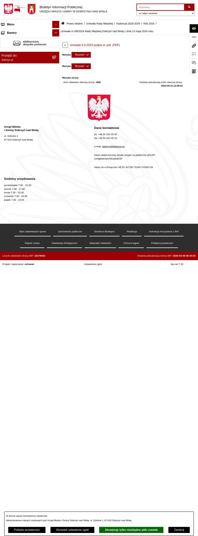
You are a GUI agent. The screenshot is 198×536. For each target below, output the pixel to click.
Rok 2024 (148, 23)
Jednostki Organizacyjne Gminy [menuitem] (21, 60)
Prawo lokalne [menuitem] (10, 67)
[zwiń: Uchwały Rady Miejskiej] (56, 109)
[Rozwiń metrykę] (81, 55)
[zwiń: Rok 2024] (56, 147)
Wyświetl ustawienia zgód (72, 529)
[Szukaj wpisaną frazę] (189, 7)
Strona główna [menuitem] (10, 31)
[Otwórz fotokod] (193, 71)
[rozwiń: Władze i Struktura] (56, 53)
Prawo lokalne (75, 23)
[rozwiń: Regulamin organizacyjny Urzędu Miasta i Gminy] (56, 86)
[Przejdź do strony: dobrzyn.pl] (193, 45)
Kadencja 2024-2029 (128, 23)
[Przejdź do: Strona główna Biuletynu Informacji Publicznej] (63, 23)
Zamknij (179, 529)
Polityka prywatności (27, 529)
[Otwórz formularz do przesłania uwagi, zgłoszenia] (193, 62)
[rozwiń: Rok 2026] (56, 128)
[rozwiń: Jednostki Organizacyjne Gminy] (56, 60)
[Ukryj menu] (55, 24)
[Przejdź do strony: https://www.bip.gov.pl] (193, 37)
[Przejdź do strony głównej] (55, 9)
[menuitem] (29, 76)
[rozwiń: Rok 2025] (56, 137)
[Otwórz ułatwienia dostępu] (193, 28)
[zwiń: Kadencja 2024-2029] (56, 118)
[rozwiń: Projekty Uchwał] (56, 99)
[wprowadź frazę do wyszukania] (160, 7)
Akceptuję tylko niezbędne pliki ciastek (131, 529)
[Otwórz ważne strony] (193, 54)
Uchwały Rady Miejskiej (99, 23)
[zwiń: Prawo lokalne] (56, 67)
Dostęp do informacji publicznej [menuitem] (21, 45)
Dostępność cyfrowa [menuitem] (14, 38)
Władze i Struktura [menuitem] (13, 52)
